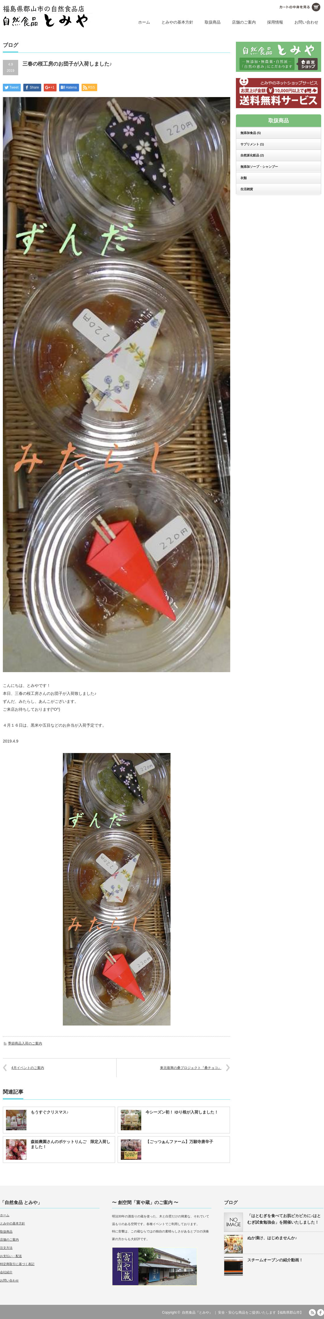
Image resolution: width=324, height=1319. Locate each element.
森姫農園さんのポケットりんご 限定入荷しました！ (70, 1144)
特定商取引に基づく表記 (17, 1264)
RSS (312, 1312)
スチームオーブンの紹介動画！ (275, 1260)
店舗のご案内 (244, 22)
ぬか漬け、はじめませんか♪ (272, 1238)
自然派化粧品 (252, 155)
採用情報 (275, 22)
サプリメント (252, 144)
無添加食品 (250, 133)
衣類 (243, 178)
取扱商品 (213, 22)
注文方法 (6, 1247)
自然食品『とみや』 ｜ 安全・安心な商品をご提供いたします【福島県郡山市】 (242, 1312)
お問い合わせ (306, 22)
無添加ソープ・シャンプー (259, 166)
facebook (320, 1312)
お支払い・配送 (11, 1256)
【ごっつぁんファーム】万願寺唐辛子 (179, 1141)
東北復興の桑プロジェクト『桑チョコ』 (190, 1068)
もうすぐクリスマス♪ (49, 1112)
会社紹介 (6, 1272)
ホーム (144, 22)
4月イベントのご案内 (27, 1068)
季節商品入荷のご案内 (25, 1043)
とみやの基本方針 (177, 22)
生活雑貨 (246, 189)
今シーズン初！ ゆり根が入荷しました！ (182, 1112)
